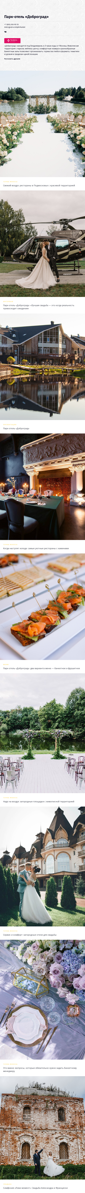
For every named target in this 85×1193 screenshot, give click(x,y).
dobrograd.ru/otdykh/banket (14, 27)
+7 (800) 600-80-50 (11, 24)
